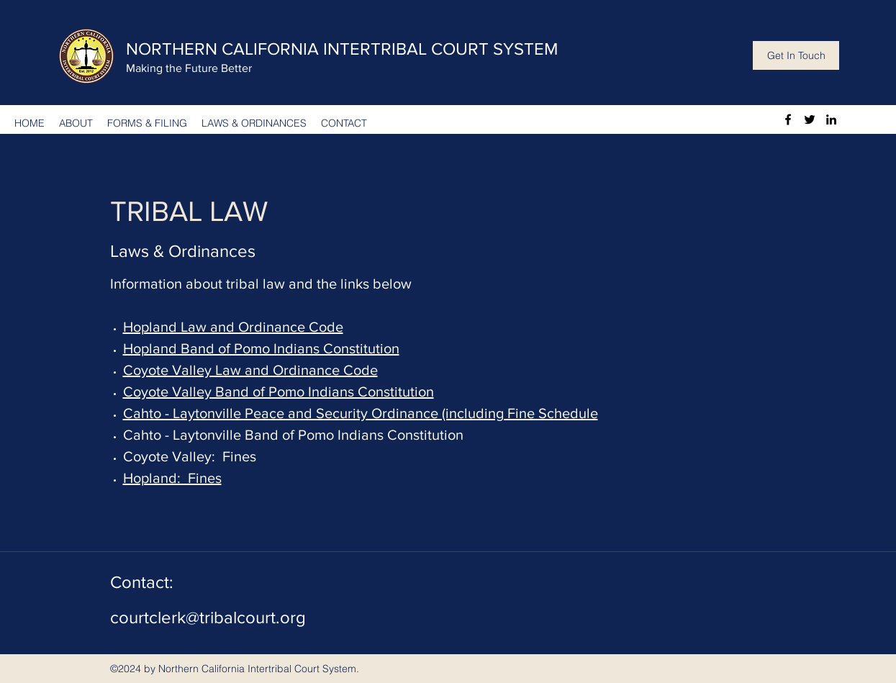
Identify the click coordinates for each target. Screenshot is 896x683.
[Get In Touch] (796, 55)
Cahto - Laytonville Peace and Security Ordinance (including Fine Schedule (360, 413)
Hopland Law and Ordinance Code (233, 327)
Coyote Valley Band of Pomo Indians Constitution (278, 391)
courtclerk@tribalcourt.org (208, 617)
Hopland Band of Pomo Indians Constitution (261, 348)
